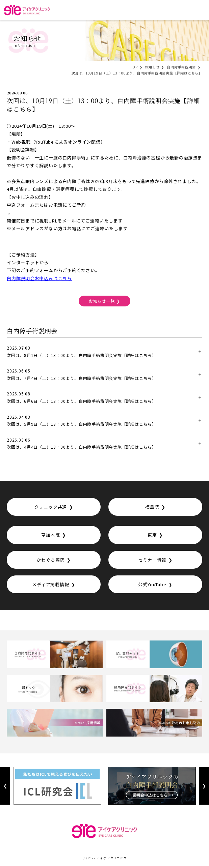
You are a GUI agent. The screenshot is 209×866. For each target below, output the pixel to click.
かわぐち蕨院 (50, 560)
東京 (152, 535)
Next (203, 785)
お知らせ (152, 66)
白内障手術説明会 (181, 66)
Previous (5, 785)
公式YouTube (152, 584)
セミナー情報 (152, 560)
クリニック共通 (50, 507)
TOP (133, 66)
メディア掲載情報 (50, 584)
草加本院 (50, 535)
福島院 (152, 507)
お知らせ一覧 (102, 301)
